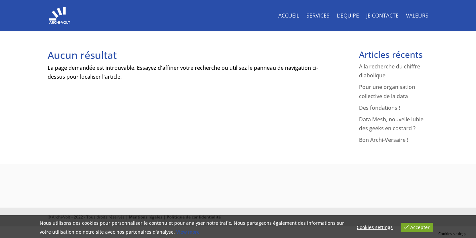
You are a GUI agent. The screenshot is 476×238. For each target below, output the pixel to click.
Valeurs (417, 16)
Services (318, 16)
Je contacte (382, 16)
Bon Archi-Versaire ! (383, 139)
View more (188, 232)
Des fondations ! (379, 107)
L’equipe (348, 16)
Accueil (288, 16)
